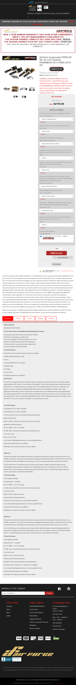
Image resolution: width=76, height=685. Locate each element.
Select (41, 154)
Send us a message (59, 629)
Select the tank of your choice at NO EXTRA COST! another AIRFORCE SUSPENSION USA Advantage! (55, 163)
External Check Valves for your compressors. (51, 138)
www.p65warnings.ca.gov (67, 270)
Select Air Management (45, 116)
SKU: (41, 75)
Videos (19, 318)
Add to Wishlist (62, 257)
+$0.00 (53, 237)
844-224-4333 (57, 614)
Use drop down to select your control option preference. (54, 113)
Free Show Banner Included (46, 231)
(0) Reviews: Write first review (48, 73)
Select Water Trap (44, 207)
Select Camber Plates (45, 193)
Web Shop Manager (57, 683)
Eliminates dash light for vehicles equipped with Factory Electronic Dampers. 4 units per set (55, 218)
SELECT (41, 221)
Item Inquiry (56, 264)
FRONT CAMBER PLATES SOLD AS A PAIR (50, 190)
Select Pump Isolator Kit (46, 183)
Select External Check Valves (47, 140)
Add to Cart (56, 253)
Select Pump (42, 128)
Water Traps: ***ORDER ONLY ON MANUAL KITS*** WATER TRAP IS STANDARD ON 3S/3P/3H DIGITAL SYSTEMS (55, 203)
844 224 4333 (57, 626)
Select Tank (42, 166)
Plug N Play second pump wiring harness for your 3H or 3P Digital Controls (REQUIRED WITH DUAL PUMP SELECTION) (55, 151)
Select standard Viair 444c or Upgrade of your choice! (54, 125)
